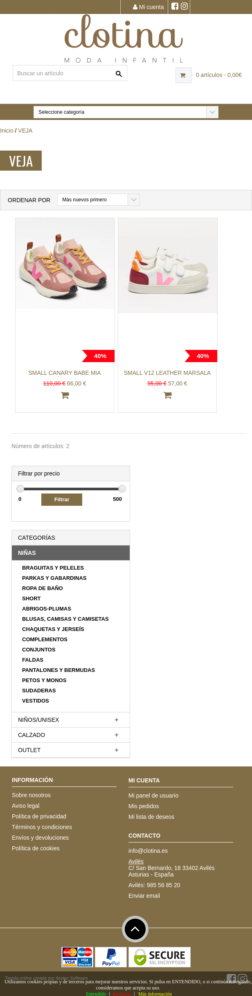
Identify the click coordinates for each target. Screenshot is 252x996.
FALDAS (32, 660)
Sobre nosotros (31, 795)
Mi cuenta (148, 7)
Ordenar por (29, 200)
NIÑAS (27, 553)
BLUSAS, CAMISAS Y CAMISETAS (65, 619)
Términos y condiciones (42, 827)
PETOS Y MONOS (44, 680)
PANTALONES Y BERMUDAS (58, 670)
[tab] (71, 553)
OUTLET (29, 750)
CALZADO (31, 735)
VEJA (25, 130)
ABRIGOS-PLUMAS (46, 609)
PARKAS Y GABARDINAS (54, 578)
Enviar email (144, 895)
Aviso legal (25, 805)
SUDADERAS (39, 690)
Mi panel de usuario (153, 795)
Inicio (7, 130)
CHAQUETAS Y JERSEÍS (53, 629)
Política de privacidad (39, 816)
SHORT (31, 598)
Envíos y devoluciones (40, 837)
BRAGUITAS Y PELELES (53, 568)
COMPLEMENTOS (45, 639)
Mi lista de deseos (151, 816)
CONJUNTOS (38, 650)
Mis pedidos (143, 806)
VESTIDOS (35, 701)
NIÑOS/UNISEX (38, 720)
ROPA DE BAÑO (42, 588)
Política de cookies (36, 848)
